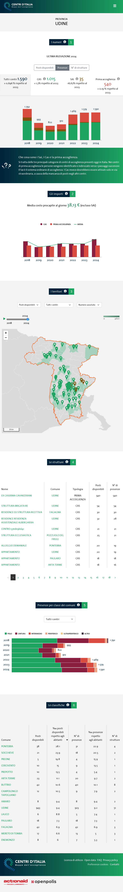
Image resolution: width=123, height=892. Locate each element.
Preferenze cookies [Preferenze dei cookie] (98, 864)
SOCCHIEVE (7, 753)
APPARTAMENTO (10, 552)
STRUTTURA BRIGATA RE (14, 506)
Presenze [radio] (62, 68)
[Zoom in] (6, 333)
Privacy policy (110, 860)
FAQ (99, 860)
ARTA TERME (55, 565)
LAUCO (5, 814)
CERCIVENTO (8, 765)
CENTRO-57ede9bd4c (12, 529)
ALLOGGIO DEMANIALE (14, 545)
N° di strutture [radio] (79, 68)
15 (91, 577)
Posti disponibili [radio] (44, 68)
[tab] (15, 83)
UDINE (55, 495)
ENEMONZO (8, 840)
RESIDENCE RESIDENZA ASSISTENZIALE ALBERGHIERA (17, 520)
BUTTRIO (6, 785)
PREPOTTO (7, 772)
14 (85, 577)
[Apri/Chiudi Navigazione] (113, 7)
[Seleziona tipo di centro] (59, 304)
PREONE (5, 759)
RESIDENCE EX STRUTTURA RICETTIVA (21, 512)
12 (73, 577)
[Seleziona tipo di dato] (29, 304)
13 (79, 577)
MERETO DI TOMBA (11, 833)
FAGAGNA (55, 512)
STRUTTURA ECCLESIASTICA (16, 535)
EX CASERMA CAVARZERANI (16, 495)
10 (61, 577)
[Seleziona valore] (89, 304)
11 (67, 577)
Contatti (114, 864)
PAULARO (55, 558)
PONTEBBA (55, 545)
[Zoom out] (6, 337)
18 (109, 577)
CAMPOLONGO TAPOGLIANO (9, 793)
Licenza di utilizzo (73, 860)
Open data (90, 860)
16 (97, 577)
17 (103, 577)
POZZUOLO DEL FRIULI (55, 537)
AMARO (5, 801)
